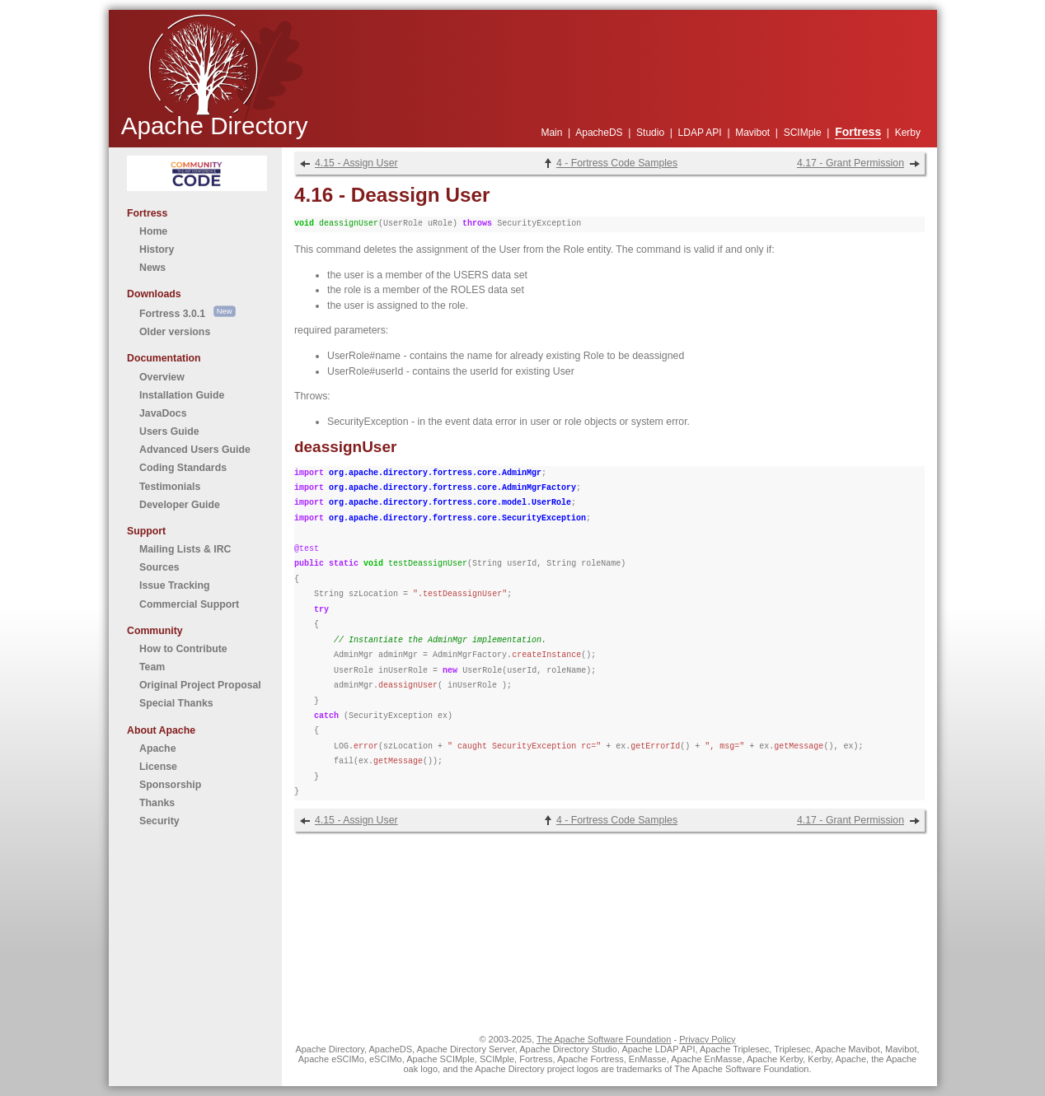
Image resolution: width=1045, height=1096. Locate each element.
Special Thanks (176, 703)
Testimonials (169, 486)
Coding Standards (183, 467)
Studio (651, 132)
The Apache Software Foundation (604, 1039)
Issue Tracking (174, 585)
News (152, 267)
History (156, 249)
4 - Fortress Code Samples (616, 163)
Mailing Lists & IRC (185, 549)
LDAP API (701, 132)
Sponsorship (170, 785)
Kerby (908, 132)
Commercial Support (189, 604)
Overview (162, 377)
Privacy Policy (707, 1039)
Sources (159, 567)
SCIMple (804, 132)
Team (152, 667)
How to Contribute (183, 649)
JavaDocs (163, 413)
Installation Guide (181, 395)
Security (159, 821)
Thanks (157, 803)
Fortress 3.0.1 (172, 313)
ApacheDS (600, 132)
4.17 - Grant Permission (850, 163)
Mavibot (753, 132)
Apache (157, 748)
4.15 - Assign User (356, 163)
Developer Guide (179, 505)
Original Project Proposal (200, 685)
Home (153, 231)
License (158, 766)
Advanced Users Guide (195, 449)
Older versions (174, 332)
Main (553, 132)
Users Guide (169, 431)
